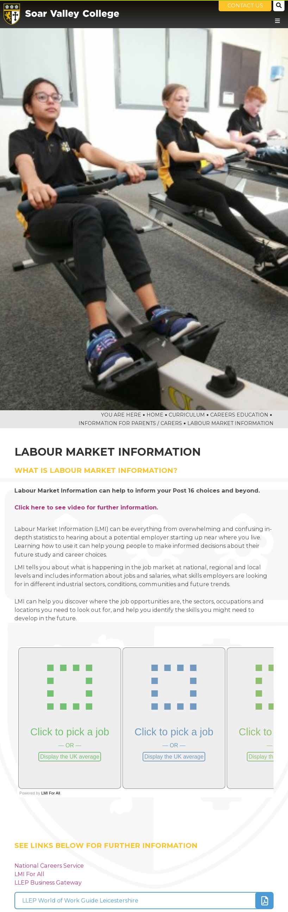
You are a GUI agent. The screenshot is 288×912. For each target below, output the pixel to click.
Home (154, 415)
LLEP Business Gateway (48, 882)
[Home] (61, 14)
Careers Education (239, 415)
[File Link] (144, 900)
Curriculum (187, 415)
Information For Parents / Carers (130, 423)
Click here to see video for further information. (86, 507)
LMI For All (29, 874)
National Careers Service (49, 865)
